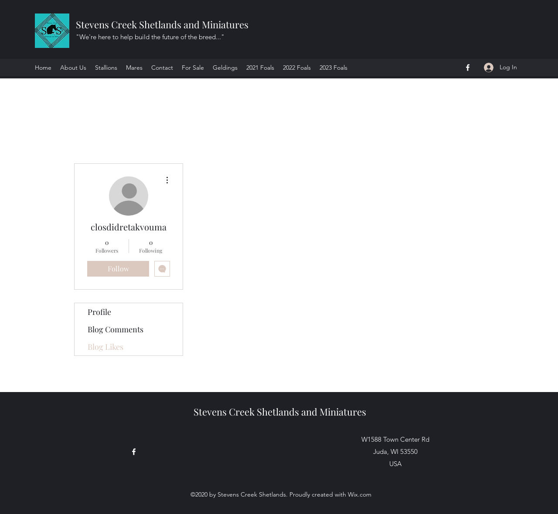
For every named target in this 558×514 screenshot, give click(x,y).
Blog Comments (115, 329)
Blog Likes (105, 347)
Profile (99, 312)
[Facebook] (467, 67)
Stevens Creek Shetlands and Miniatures (163, 24)
